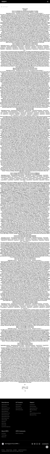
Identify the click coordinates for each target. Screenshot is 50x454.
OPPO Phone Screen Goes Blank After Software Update (25, 301)
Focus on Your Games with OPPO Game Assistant (25, 235)
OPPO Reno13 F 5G (6, 408)
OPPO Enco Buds (19, 409)
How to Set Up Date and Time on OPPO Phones (25, 258)
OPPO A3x (4, 423)
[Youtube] (37, 444)
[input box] (25, 6)
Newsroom (4, 436)
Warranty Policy (33, 414)
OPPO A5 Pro (4, 406)
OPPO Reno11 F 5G (5, 416)
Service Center (33, 406)
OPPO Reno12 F (5, 411)
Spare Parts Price (33, 408)
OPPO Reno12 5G (5, 414)
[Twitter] (34, 444)
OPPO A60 (4, 425)
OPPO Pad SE (19, 404)
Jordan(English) (45, 443)
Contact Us (32, 404)
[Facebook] (32, 444)
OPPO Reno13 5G (5, 409)
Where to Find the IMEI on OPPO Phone (25, 326)
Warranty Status (33, 409)
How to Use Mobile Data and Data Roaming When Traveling (25, 11)
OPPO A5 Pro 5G (5, 404)
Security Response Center (35, 413)
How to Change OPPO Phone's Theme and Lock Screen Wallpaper (25, 173)
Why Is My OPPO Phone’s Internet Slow (25, 108)
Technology (4, 435)
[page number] (23, 388)
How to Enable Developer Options (25, 343)
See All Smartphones (6, 426)
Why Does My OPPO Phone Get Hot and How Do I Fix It (25, 68)
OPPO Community (19, 433)
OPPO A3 (4, 421)
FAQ (31, 411)
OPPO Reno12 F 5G (6, 413)
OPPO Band (18, 406)
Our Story (4, 433)
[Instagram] (39, 444)
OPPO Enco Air (19, 408)
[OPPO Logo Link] (4, 1)
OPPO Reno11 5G (5, 418)
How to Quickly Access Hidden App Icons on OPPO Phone (25, 43)
